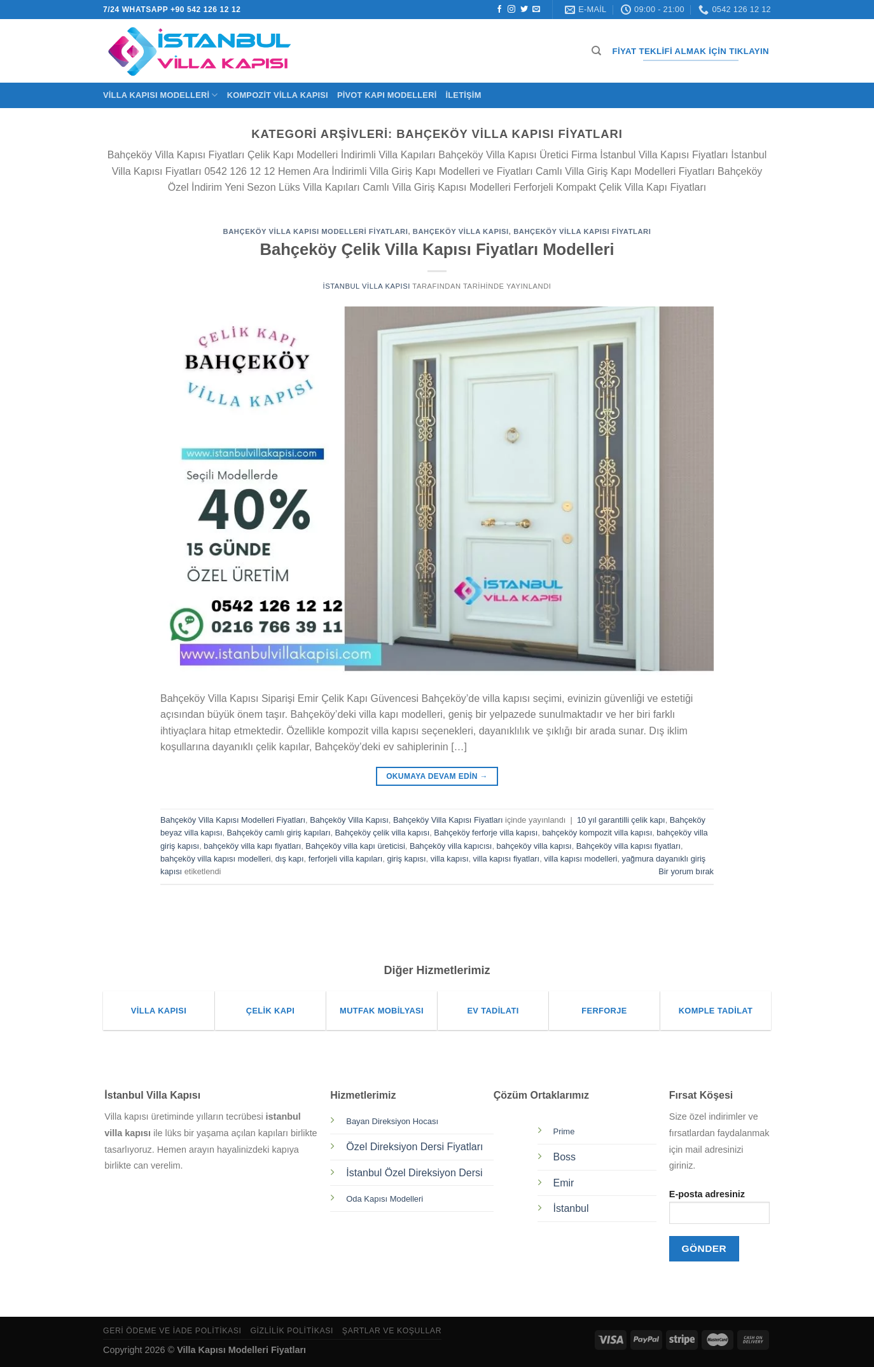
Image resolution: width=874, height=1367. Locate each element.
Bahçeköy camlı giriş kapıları (279, 832)
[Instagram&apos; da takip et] (511, 9)
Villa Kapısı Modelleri (160, 95)
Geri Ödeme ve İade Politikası (172, 1330)
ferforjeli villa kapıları (346, 858)
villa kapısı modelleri (580, 858)
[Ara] (596, 51)
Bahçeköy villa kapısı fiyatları (628, 846)
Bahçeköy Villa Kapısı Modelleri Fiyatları (315, 231)
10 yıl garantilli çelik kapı (621, 820)
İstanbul (571, 1208)
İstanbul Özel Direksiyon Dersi (414, 1172)
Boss (564, 1156)
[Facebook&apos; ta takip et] (499, 9)
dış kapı (289, 858)
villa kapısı (450, 858)
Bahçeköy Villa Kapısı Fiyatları (582, 231)
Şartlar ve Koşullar (391, 1330)
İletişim (463, 95)
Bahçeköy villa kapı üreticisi (355, 846)
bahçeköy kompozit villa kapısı (597, 832)
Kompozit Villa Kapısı (277, 95)
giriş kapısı (406, 858)
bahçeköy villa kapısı (534, 846)
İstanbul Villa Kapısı (366, 286)
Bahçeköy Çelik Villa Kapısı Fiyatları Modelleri (437, 249)
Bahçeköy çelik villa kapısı (382, 832)
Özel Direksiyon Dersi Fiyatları (414, 1146)
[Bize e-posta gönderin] (536, 9)
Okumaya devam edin (437, 777)
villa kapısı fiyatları (506, 858)
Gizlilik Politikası (291, 1330)
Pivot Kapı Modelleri (387, 95)
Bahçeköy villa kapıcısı (451, 846)
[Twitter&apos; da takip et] (524, 9)
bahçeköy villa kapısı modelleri (215, 858)
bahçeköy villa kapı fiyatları (252, 846)
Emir (563, 1183)
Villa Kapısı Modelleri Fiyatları (241, 1350)
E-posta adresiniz (719, 1211)
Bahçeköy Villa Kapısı (461, 231)
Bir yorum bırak (686, 871)
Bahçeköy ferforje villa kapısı (486, 832)
